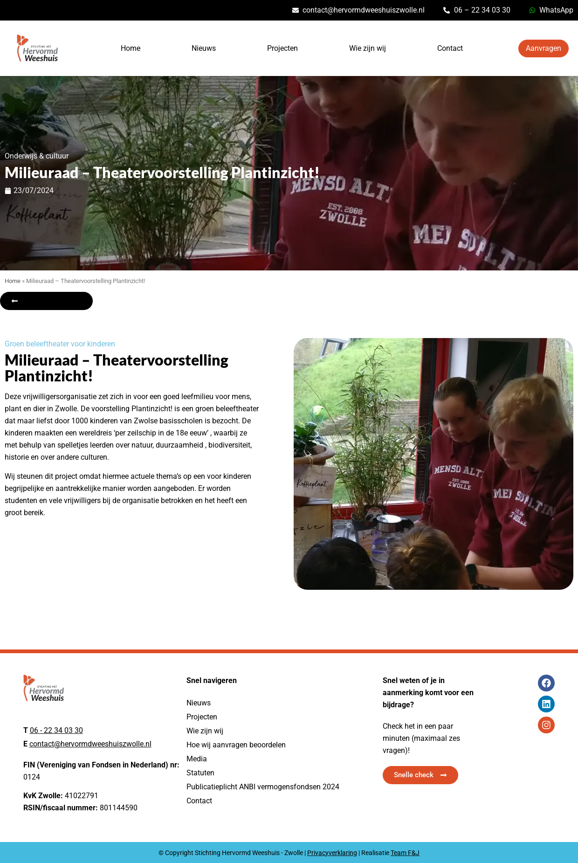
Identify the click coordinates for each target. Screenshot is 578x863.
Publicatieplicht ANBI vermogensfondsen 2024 (262, 786)
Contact (450, 48)
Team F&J (405, 852)
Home (130, 48)
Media (196, 758)
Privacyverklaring (332, 852)
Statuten (200, 772)
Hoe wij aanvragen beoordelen (236, 744)
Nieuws (204, 48)
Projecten (282, 48)
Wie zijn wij (367, 48)
